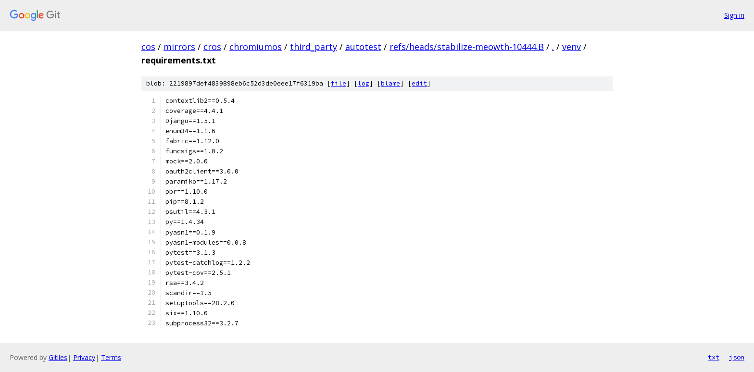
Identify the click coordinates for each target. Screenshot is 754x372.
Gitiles (58, 357)
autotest (363, 46)
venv (571, 46)
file (338, 83)
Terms (111, 357)
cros (212, 46)
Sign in (734, 15)
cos (148, 46)
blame (390, 83)
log (363, 83)
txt (713, 357)
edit (419, 83)
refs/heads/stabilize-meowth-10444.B (467, 46)
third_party (313, 46)
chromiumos (255, 46)
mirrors (179, 46)
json (736, 357)
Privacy (84, 357)
